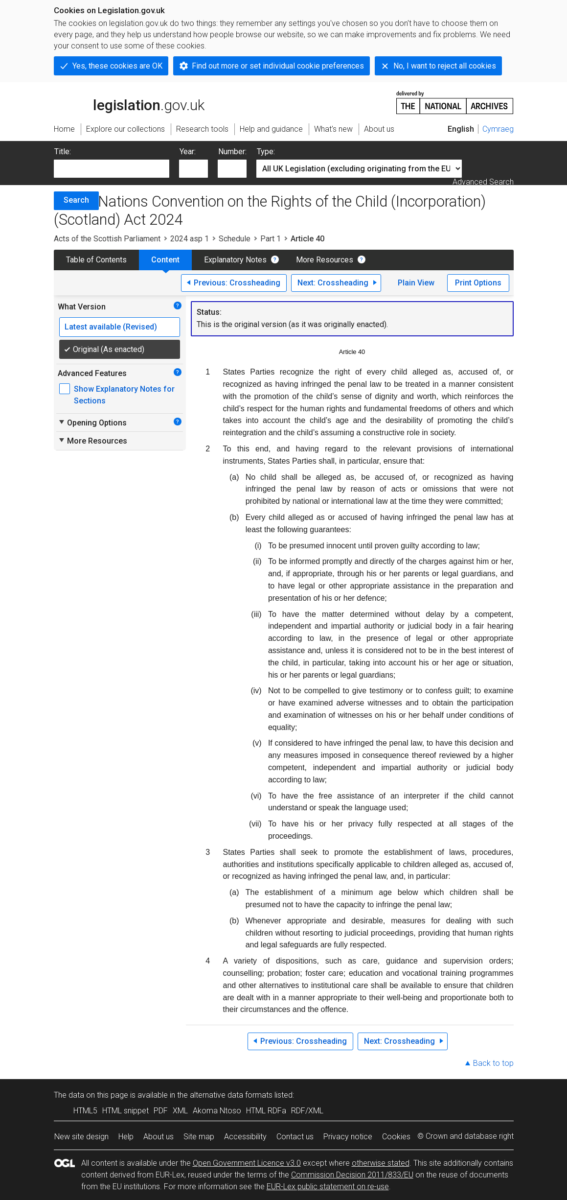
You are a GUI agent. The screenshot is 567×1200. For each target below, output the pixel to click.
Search (76, 200)
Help (126, 1136)
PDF (161, 1110)
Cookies (396, 1136)
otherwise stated (380, 1163)
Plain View (416, 282)
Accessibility (245, 1136)
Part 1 (270, 238)
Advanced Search (483, 182)
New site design (81, 1136)
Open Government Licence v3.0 (247, 1163)
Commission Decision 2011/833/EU (352, 1174)
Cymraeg (498, 129)
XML (180, 1110)
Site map (198, 1136)
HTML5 (85, 1110)
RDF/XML (307, 1110)
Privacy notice (347, 1136)
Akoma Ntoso (217, 1110)
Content (165, 259)
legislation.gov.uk (129, 102)
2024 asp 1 (189, 238)
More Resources (324, 259)
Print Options (478, 282)
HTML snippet (125, 1110)
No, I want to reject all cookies (444, 66)
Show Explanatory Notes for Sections (124, 394)
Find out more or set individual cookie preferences (278, 66)
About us (158, 1136)
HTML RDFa (266, 1110)
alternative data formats (231, 1095)
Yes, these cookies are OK (117, 66)
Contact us (295, 1136)
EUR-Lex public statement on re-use (328, 1186)
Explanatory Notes (235, 259)
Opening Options (92, 422)
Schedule (234, 238)
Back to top (493, 1063)
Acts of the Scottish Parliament (107, 238)
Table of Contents (96, 259)
